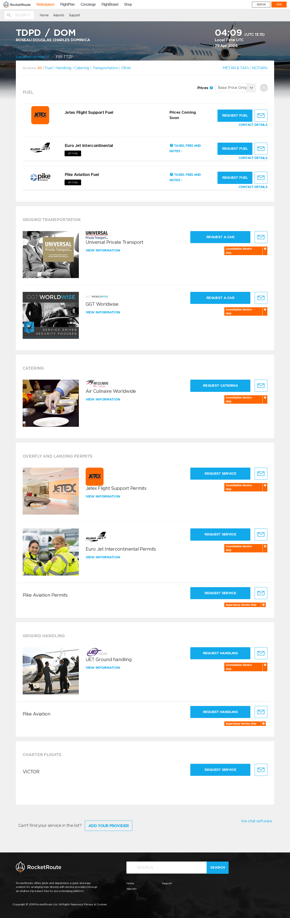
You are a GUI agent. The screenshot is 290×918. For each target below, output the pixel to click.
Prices (205, 87)
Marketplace (45, 4)
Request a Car (220, 237)
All (39, 68)
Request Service (220, 473)
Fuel (49, 68)
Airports (58, 15)
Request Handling (220, 653)
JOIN (279, 4)
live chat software (256, 821)
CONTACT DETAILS (253, 125)
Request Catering (220, 385)
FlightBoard (110, 4)
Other (126, 68)
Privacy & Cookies (95, 904)
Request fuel (235, 115)
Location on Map (32, 56)
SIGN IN (261, 4)
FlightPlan (67, 4)
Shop (128, 4)
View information (103, 250)
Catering (81, 68)
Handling (63, 68)
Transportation (105, 68)
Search (217, 867)
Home (44, 15)
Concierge (88, 4)
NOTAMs (259, 68)
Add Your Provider (108, 825)
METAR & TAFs (236, 68)
